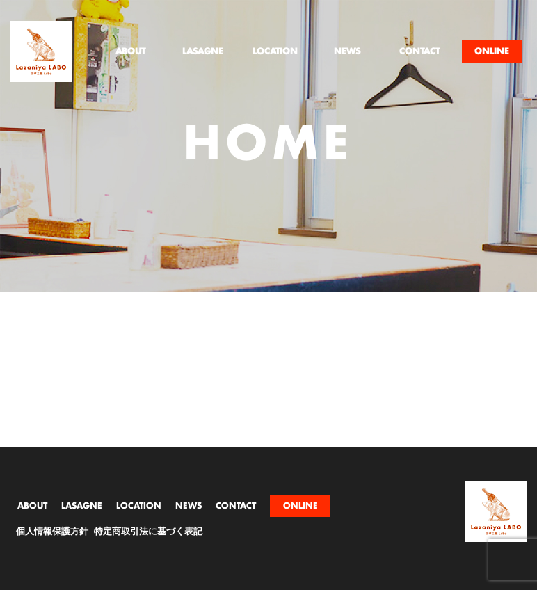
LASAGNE (81, 506)
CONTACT (236, 506)
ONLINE (300, 506)
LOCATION (138, 506)
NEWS (188, 506)
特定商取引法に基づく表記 (148, 531)
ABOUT (32, 506)
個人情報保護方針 (52, 531)
